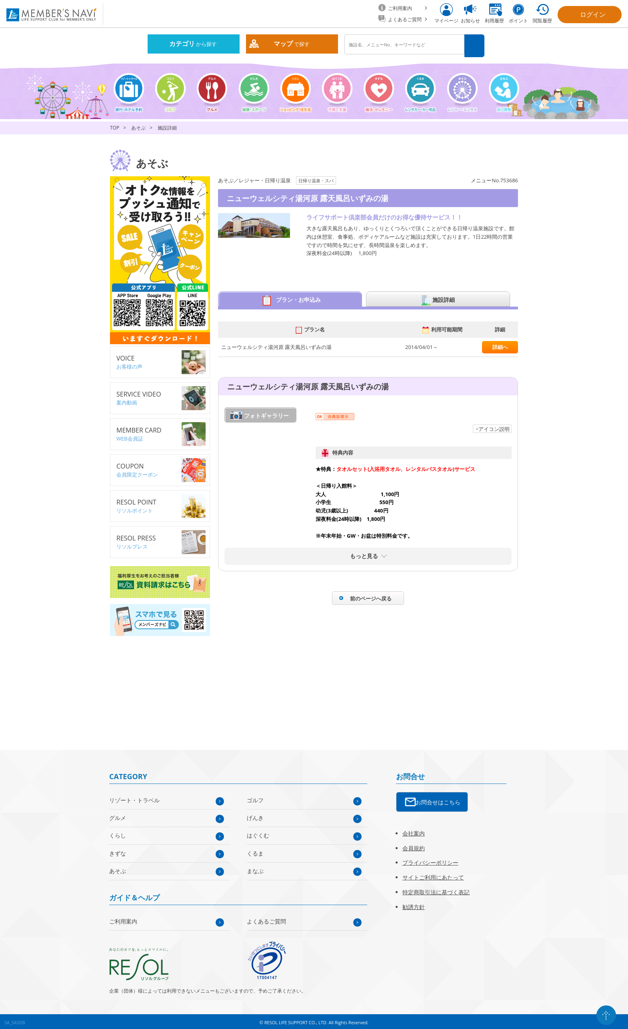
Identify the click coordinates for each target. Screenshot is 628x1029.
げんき (255, 815)
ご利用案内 (123, 918)
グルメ (117, 815)
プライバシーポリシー (430, 860)
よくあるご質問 (266, 918)
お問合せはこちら (438, 799)
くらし (117, 833)
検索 (475, 44)
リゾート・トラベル (134, 797)
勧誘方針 (413, 904)
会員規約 (413, 845)
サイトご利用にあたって (433, 874)
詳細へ (500, 344)
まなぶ (255, 868)
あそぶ (138, 125)
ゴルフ (255, 797)
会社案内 (413, 830)
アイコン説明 (494, 426)
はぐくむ (258, 833)
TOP (114, 125)
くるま (255, 850)
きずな (117, 850)
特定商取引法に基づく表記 (436, 889)
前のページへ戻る (371, 595)
